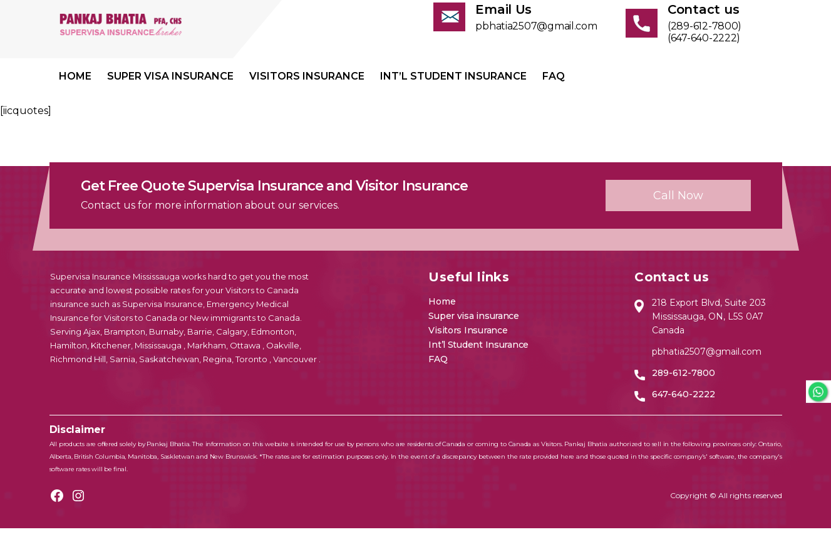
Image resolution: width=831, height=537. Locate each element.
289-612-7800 (683, 381)
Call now (678, 204)
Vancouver (296, 368)
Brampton (124, 340)
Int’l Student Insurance (453, 85)
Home (75, 85)
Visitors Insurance (306, 85)
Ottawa (246, 354)
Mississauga (159, 354)
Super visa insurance (170, 85)
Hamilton (68, 354)
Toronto (252, 368)
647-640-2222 (683, 403)
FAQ (553, 85)
